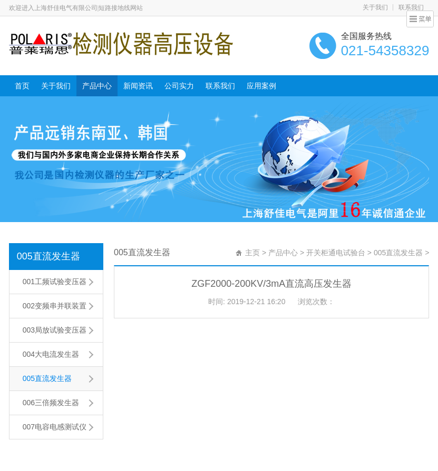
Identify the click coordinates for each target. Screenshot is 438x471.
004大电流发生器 (51, 354)
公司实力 (179, 86)
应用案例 (261, 86)
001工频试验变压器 (54, 281)
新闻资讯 (138, 86)
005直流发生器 (48, 256)
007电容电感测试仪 (54, 427)
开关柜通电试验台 (335, 252)
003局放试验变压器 (54, 330)
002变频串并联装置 (54, 306)
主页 (252, 252)
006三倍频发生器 (51, 402)
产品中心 (97, 86)
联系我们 (411, 7)
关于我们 (375, 7)
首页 (22, 86)
